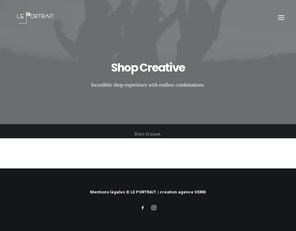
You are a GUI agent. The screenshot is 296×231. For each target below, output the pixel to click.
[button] (281, 17)
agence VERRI (192, 192)
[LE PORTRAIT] (35, 17)
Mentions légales (107, 192)
